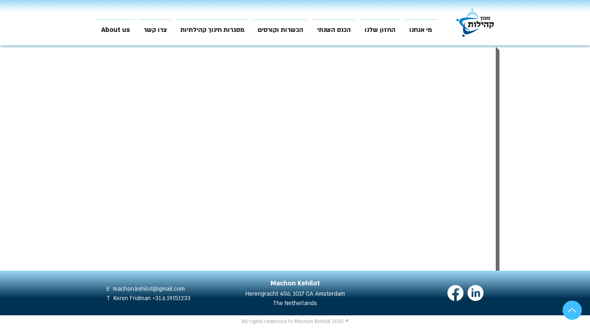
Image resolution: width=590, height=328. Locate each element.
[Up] (572, 310)
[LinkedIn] (475, 293)
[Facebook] (455, 293)
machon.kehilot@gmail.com (149, 289)
